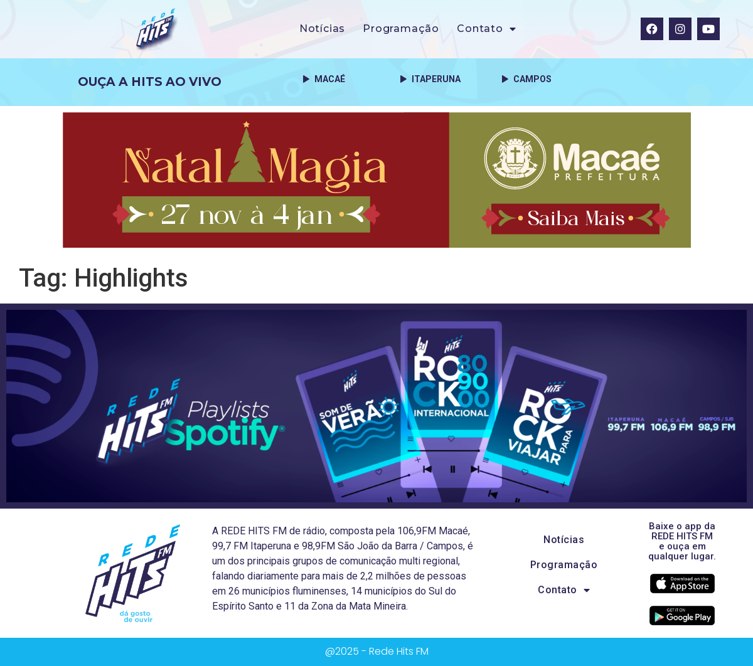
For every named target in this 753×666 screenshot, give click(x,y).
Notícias (322, 28)
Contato (486, 29)
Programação (401, 28)
